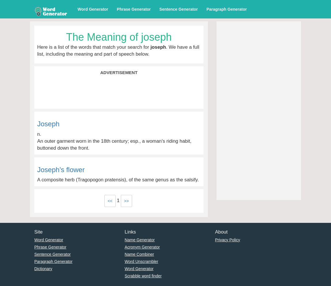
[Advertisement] (119, 91)
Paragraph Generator (226, 9)
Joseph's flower (61, 170)
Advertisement (119, 72)
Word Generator (93, 9)
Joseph (48, 124)
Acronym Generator (142, 247)
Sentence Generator (178, 9)
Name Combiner (139, 254)
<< (110, 201)
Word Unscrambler (141, 261)
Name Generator (140, 240)
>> (126, 201)
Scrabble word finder (143, 276)
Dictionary (43, 268)
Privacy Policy (227, 240)
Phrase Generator (134, 9)
